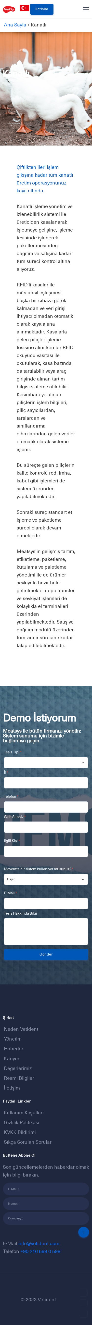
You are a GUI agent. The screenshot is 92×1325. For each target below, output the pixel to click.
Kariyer (11, 1058)
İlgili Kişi (12, 840)
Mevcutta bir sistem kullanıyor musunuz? (38, 869)
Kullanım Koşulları (24, 1113)
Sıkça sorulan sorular (28, 1142)
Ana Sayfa (15, 25)
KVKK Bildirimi (20, 1132)
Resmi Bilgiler (19, 1078)
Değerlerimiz (18, 1068)
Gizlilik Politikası (21, 1122)
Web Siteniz (15, 816)
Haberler (13, 1049)
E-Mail (10, 893)
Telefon (11, 796)
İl (6, 772)
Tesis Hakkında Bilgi (20, 913)
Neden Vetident (21, 1029)
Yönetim (13, 1039)
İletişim (41, 9)
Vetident (47, 1299)
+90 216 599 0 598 (40, 1251)
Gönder (46, 954)
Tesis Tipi (13, 752)
